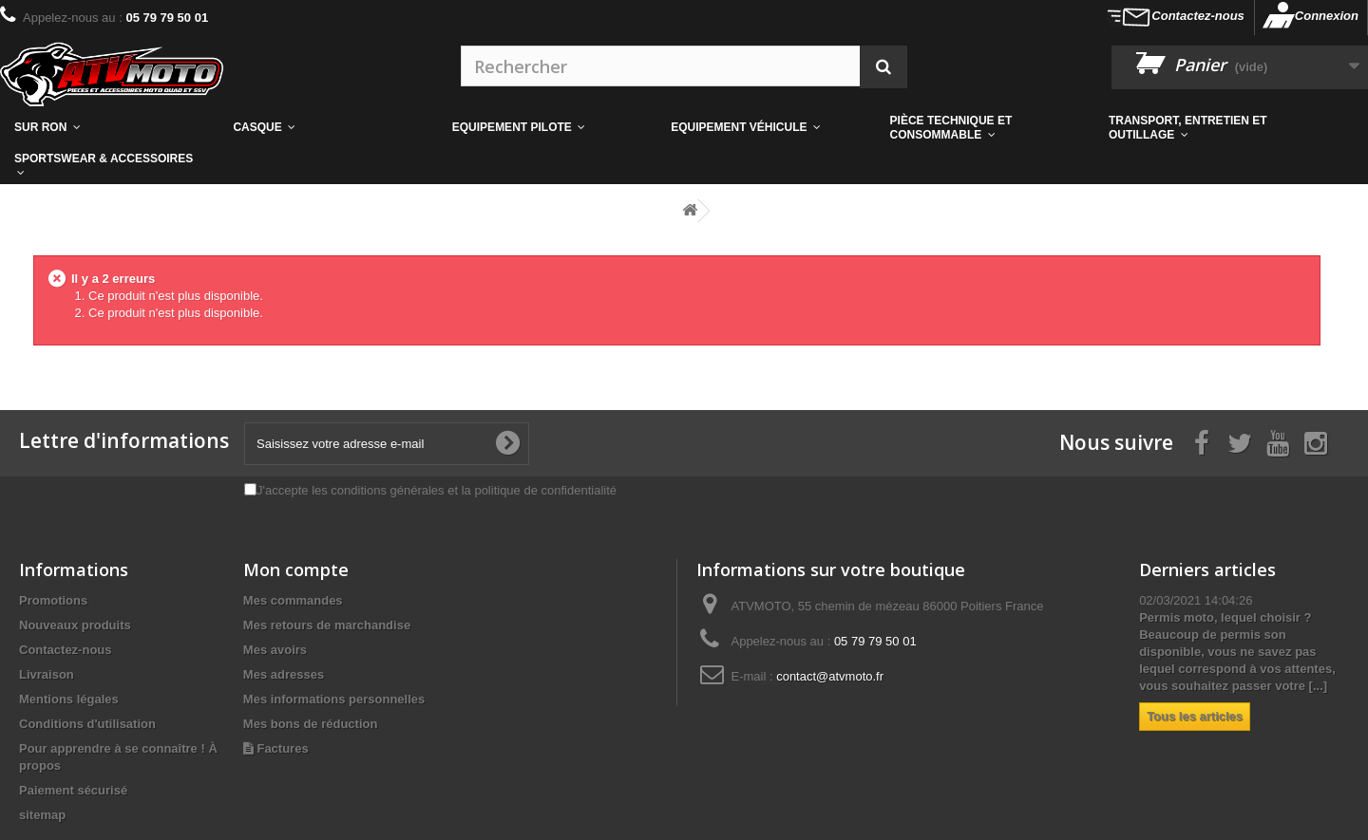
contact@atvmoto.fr (830, 676)
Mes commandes (293, 600)
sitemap (42, 815)
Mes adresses (283, 674)
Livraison (46, 674)
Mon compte (296, 569)
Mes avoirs (275, 650)
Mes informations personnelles (334, 699)
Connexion (1326, 16)
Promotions (53, 600)
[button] (985, 127)
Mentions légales (69, 699)
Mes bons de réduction (310, 724)
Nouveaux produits (75, 625)
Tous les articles (1195, 716)
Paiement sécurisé (73, 790)
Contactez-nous (1197, 16)
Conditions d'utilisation (87, 724)
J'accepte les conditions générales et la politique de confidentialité (436, 490)
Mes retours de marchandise (326, 625)
